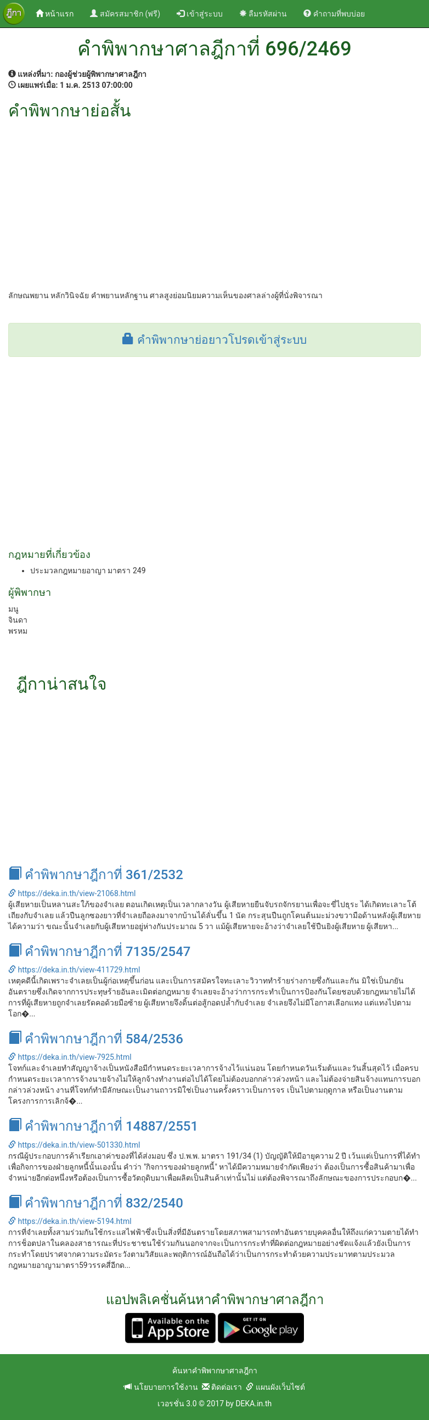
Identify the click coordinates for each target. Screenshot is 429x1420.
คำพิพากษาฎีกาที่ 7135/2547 (99, 951)
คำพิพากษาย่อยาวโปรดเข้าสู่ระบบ (214, 339)
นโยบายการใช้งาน (160, 1387)
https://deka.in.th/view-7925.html (70, 1057)
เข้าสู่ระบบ (199, 13)
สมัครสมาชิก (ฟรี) (125, 13)
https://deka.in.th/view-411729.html (74, 969)
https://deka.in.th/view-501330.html (74, 1145)
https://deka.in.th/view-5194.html (70, 1221)
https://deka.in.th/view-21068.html (72, 893)
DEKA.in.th (253, 1403)
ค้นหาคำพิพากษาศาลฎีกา (214, 1370)
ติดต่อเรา (222, 1387)
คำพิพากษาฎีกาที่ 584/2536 (95, 1039)
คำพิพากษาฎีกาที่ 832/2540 (95, 1203)
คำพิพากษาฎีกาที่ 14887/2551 (103, 1126)
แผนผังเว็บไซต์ (275, 1387)
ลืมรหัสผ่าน (263, 13)
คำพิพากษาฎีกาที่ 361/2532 (95, 874)
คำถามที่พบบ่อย (333, 13)
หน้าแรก (59, 13)
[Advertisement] (214, 202)
